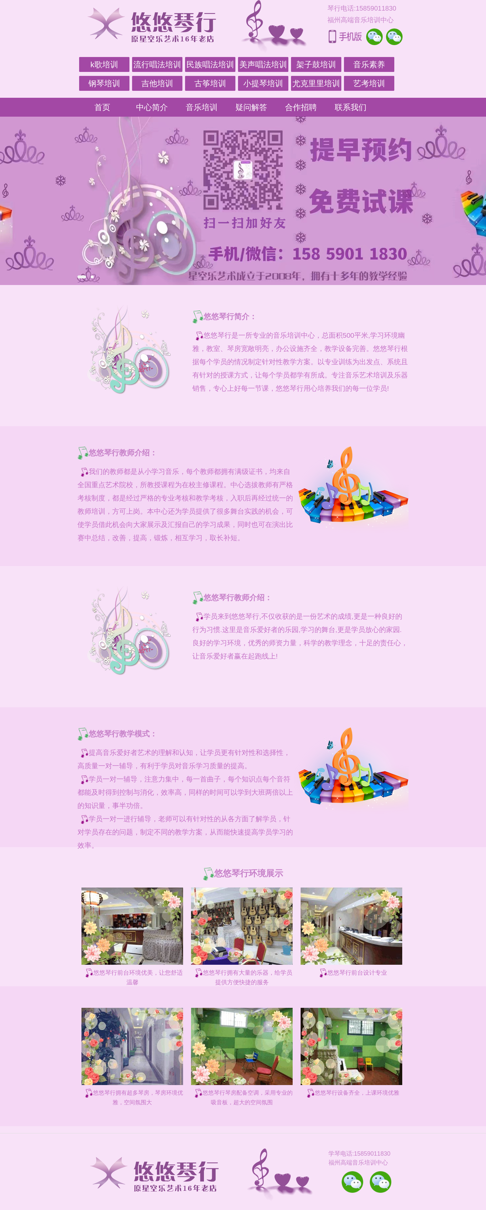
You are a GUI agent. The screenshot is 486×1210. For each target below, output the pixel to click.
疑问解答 (251, 107)
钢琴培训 (104, 83)
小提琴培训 (263, 83)
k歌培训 (104, 64)
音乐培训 (202, 107)
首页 (102, 107)
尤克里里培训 (316, 83)
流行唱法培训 (157, 64)
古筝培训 (210, 83)
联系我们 (350, 107)
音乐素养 (369, 64)
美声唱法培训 (263, 64)
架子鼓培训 (316, 64)
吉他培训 (157, 83)
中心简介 (152, 107)
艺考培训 (369, 83)
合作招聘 (301, 107)
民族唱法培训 (210, 64)
